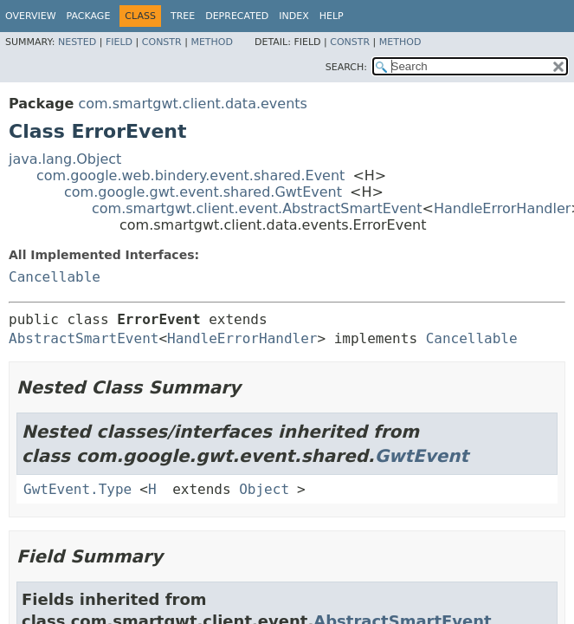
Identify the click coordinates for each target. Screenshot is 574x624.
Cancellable (54, 277)
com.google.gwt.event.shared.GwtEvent (203, 192)
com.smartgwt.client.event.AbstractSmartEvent (257, 208)
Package (89, 16)
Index (293, 16)
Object (264, 489)
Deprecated (236, 16)
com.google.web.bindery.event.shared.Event (190, 175)
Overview (30, 16)
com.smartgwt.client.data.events (192, 103)
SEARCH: (346, 67)
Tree (183, 16)
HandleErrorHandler (502, 208)
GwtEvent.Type (77, 489)
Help (331, 16)
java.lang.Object (65, 159)
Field (119, 42)
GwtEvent (422, 455)
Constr (162, 42)
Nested (77, 42)
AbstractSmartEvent (83, 338)
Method (211, 42)
